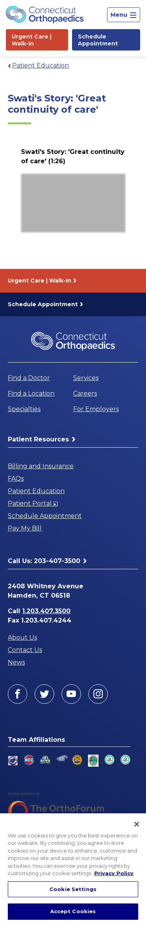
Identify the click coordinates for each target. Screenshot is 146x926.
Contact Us (25, 650)
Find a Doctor (29, 378)
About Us (22, 637)
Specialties (24, 409)
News (16, 662)
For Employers (96, 409)
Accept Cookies (73, 911)
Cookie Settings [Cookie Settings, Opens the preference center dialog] (73, 889)
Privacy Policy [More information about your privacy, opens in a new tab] (114, 873)
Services (86, 378)
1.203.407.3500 (46, 611)
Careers (85, 393)
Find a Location (31, 393)
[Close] (136, 824)
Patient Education (40, 65)
